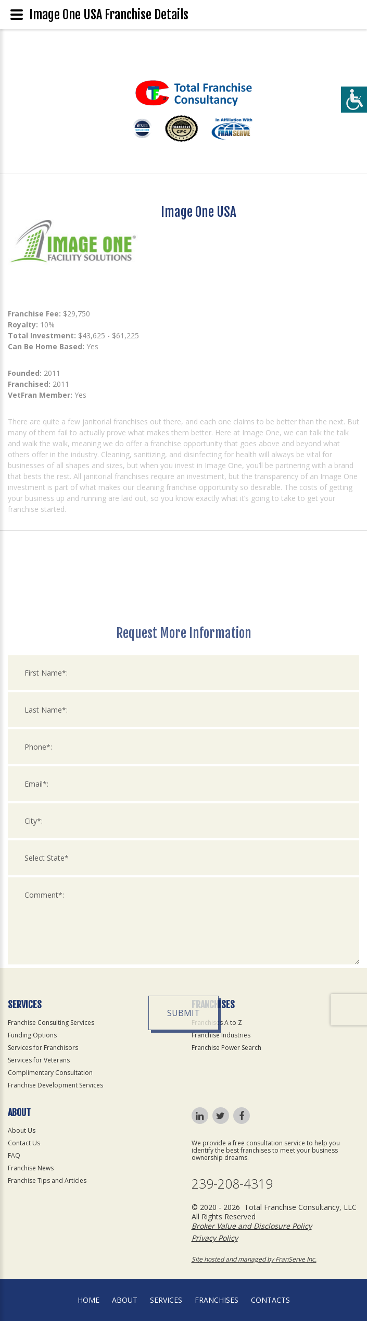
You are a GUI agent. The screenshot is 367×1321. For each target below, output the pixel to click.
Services (166, 1300)
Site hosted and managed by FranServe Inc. (254, 1259)
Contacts (270, 1300)
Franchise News (31, 1168)
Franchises (216, 1300)
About (124, 1300)
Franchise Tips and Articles (47, 1180)
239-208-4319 (232, 1183)
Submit (183, 1144)
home (88, 1300)
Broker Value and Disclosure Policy (252, 1226)
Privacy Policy (215, 1238)
